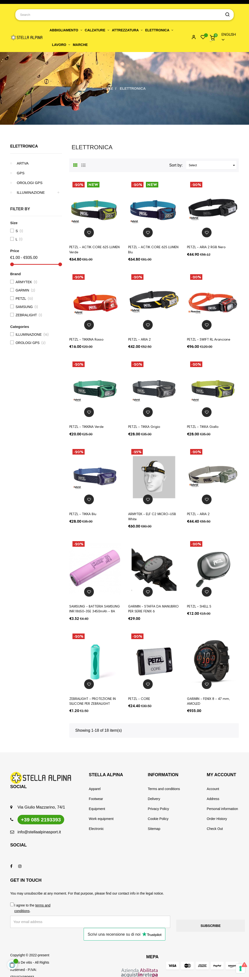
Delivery (154, 799)
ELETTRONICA (24, 146)
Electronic (96, 829)
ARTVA (23, 163)
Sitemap (154, 829)
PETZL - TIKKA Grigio (144, 427)
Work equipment (101, 819)
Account (213, 789)
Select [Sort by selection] (212, 165)
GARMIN (26, 290)
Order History (217, 819)
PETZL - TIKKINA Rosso (86, 340)
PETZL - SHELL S (199, 606)
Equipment (97, 809)
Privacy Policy (158, 809)
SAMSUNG (27, 307)
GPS (21, 173)
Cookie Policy (158, 819)
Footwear (96, 799)
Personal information (222, 809)
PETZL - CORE (139, 699)
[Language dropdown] (228, 37)
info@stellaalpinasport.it (39, 832)
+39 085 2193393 (41, 819)
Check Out (215, 829)
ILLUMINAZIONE (31, 192)
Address (213, 799)
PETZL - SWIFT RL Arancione (208, 340)
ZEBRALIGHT (30, 315)
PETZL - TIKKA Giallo (202, 427)
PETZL (24, 298)
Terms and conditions (164, 789)
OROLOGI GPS (30, 183)
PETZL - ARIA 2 (139, 340)
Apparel (94, 789)
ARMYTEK (27, 282)
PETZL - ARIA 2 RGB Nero (206, 247)
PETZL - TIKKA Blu (82, 514)
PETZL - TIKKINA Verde (86, 427)
